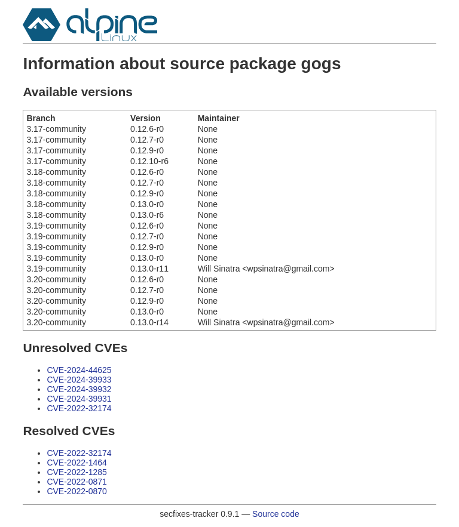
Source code (275, 514)
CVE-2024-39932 (79, 389)
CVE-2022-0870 (76, 491)
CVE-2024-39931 (79, 398)
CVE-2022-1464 (76, 462)
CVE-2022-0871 (76, 481)
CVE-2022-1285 (76, 472)
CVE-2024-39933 (79, 379)
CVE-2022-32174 (79, 408)
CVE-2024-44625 (79, 370)
